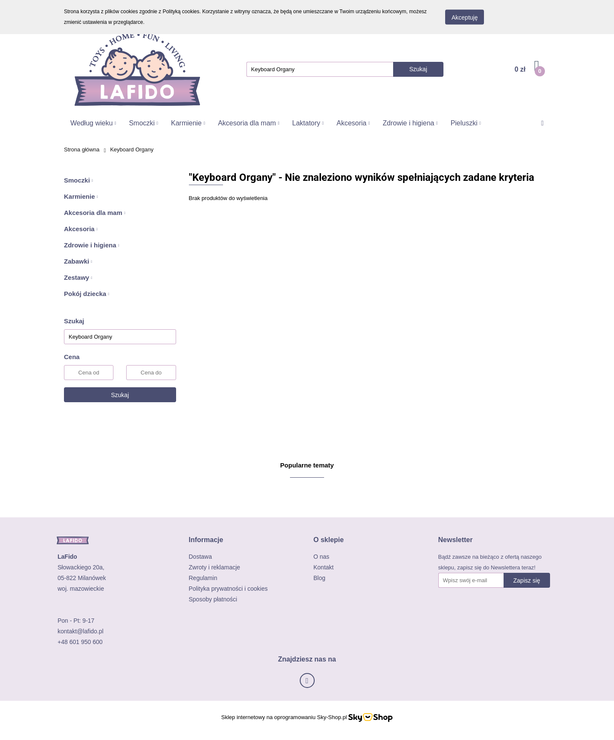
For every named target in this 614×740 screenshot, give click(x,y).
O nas (321, 556)
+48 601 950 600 (80, 641)
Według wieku (93, 123)
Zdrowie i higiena (410, 123)
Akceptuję (465, 17)
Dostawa (200, 556)
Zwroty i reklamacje (214, 567)
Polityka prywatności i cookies (228, 588)
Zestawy (78, 277)
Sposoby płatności (213, 599)
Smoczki (143, 123)
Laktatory (308, 123)
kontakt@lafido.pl (81, 631)
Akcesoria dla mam (248, 123)
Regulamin (203, 578)
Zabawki (78, 261)
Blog (319, 578)
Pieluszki (466, 123)
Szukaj (120, 395)
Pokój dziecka (86, 293)
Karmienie (188, 123)
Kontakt (323, 567)
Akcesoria (353, 123)
